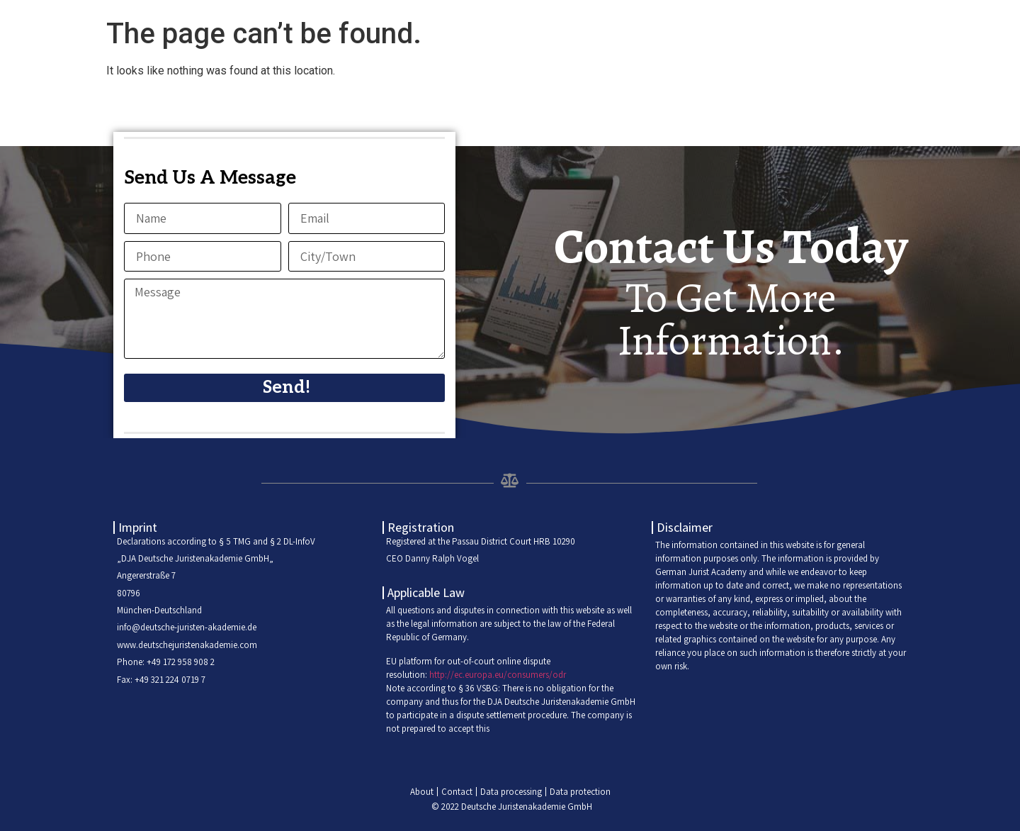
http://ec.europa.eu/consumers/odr (497, 675)
